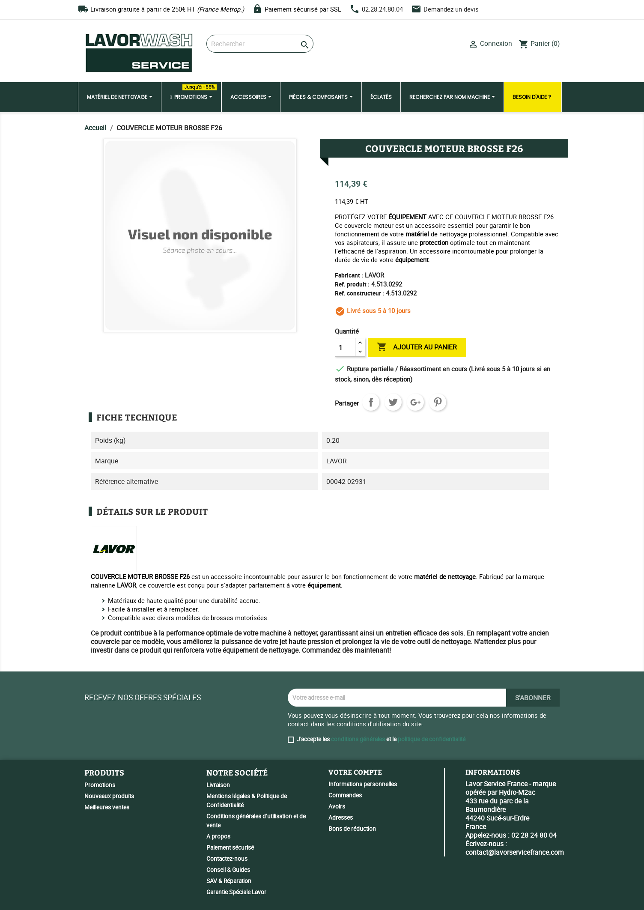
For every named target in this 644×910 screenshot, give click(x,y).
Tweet (393, 402)
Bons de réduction (352, 828)
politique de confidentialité (431, 739)
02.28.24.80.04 (382, 9)
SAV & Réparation (228, 881)
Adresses (340, 817)
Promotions (99, 785)
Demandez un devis (451, 9)
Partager (370, 402)
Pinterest (437, 402)
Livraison (218, 785)
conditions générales (358, 739)
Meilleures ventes (106, 807)
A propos (218, 836)
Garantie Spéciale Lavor (236, 892)
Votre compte (355, 771)
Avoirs (336, 806)
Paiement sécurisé (230, 847)
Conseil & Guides (228, 870)
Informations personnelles (362, 784)
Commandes (345, 795)
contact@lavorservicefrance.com (514, 852)
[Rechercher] (259, 44)
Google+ (415, 402)
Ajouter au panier (417, 347)
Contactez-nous (226, 858)
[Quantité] (345, 347)
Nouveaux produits (109, 796)
